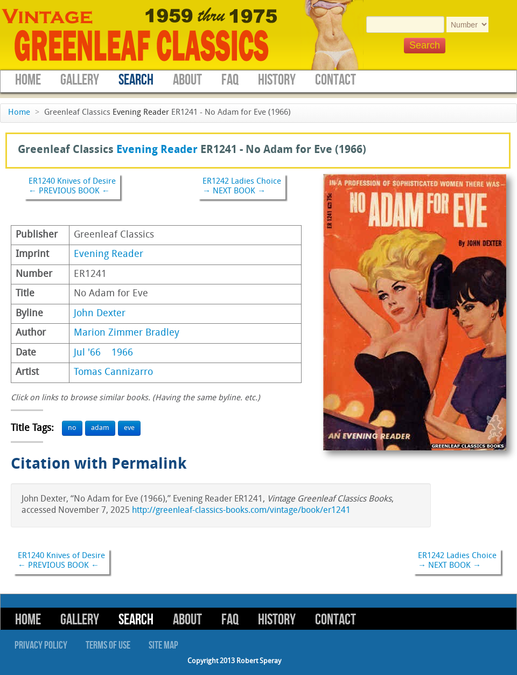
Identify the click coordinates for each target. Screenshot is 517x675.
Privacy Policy (41, 645)
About (187, 80)
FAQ (230, 80)
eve (129, 428)
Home (28, 80)
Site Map (163, 645)
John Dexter (99, 314)
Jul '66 (87, 353)
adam (100, 428)
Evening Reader (141, 113)
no (72, 428)
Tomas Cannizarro (113, 372)
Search (135, 80)
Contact (335, 80)
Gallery (79, 80)
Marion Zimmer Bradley (126, 333)
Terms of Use (108, 645)
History (277, 80)
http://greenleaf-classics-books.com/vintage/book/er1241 (241, 510)
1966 (122, 353)
